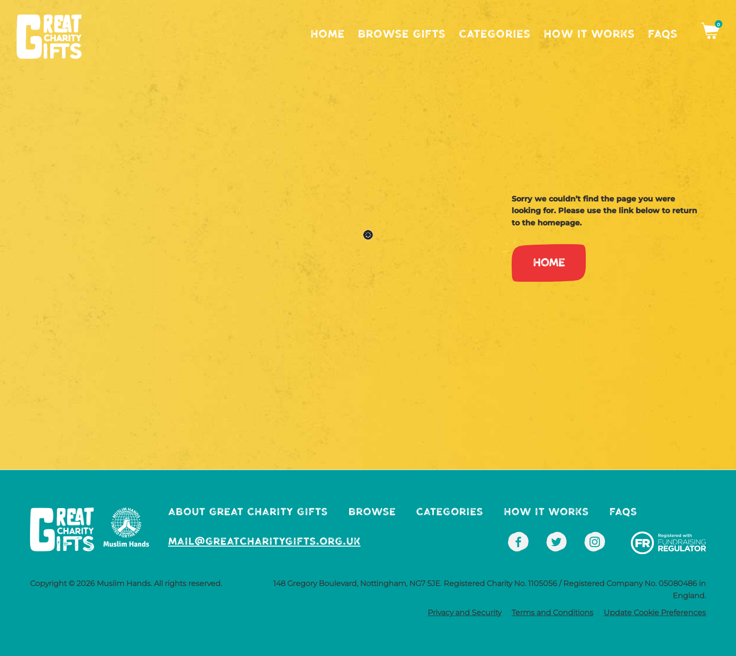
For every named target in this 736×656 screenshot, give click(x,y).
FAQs (662, 33)
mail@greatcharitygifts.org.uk (264, 541)
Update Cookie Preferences (655, 612)
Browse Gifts (401, 33)
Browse (372, 511)
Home (327, 33)
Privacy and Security (464, 612)
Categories (494, 33)
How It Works (589, 33)
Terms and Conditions (552, 612)
